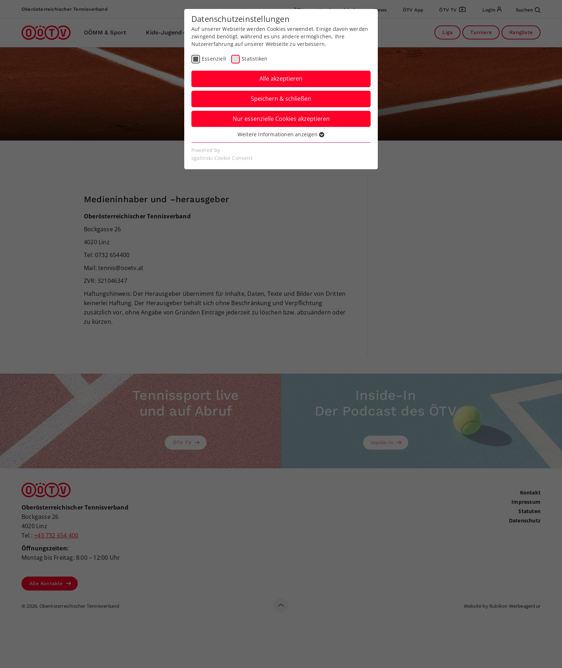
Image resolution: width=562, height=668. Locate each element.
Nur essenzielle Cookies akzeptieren (281, 119)
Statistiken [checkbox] (254, 58)
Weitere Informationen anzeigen (281, 134)
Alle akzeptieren (281, 78)
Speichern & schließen (281, 99)
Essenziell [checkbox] (214, 58)
